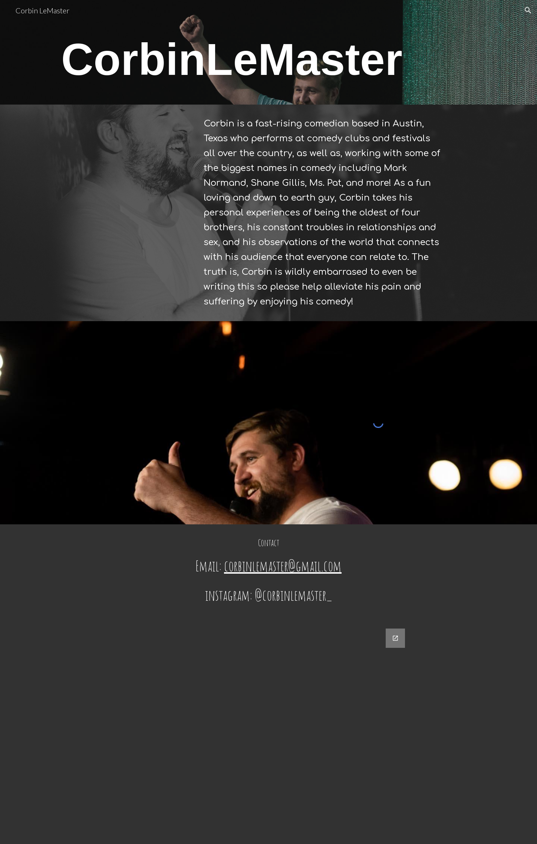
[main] (232, 63)
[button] (528, 10)
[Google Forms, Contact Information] (268, 732)
